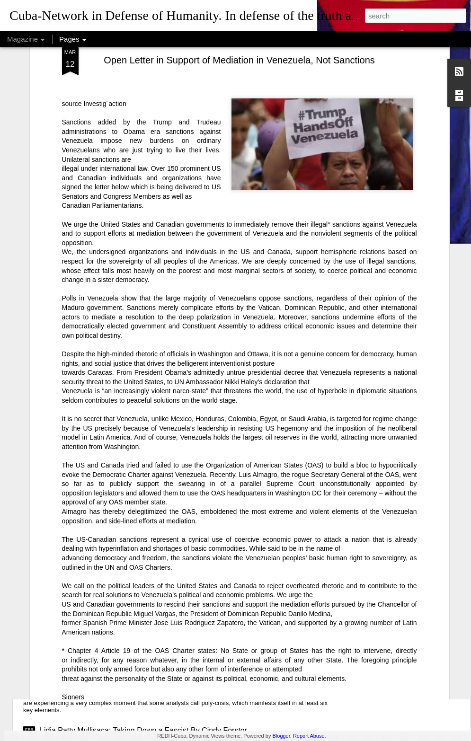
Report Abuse (309, 736)
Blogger (281, 736)
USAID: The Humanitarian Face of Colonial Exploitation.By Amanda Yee (160, 562)
